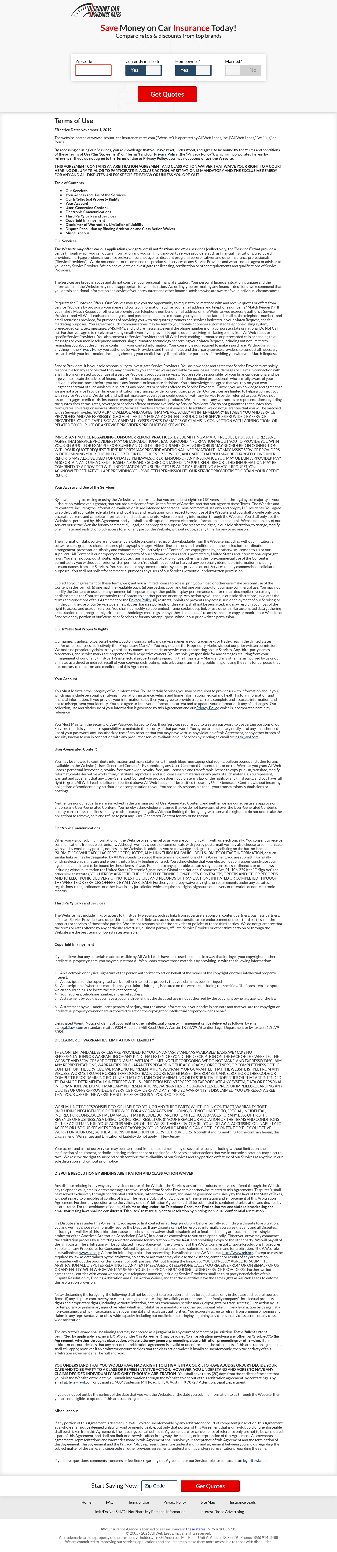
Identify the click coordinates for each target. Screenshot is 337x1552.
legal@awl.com (246, 737)
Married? (233, 61)
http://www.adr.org (237, 1253)
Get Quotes (167, 94)
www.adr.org (89, 1253)
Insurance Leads (243, 1502)
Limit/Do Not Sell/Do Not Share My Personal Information (139, 1512)
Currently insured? (142, 61)
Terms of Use (138, 1502)
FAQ (110, 1502)
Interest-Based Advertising (222, 1512)
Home (86, 1502)
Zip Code (84, 61)
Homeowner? (187, 61)
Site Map (208, 1502)
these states (196, 1529)
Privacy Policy (166, 154)
